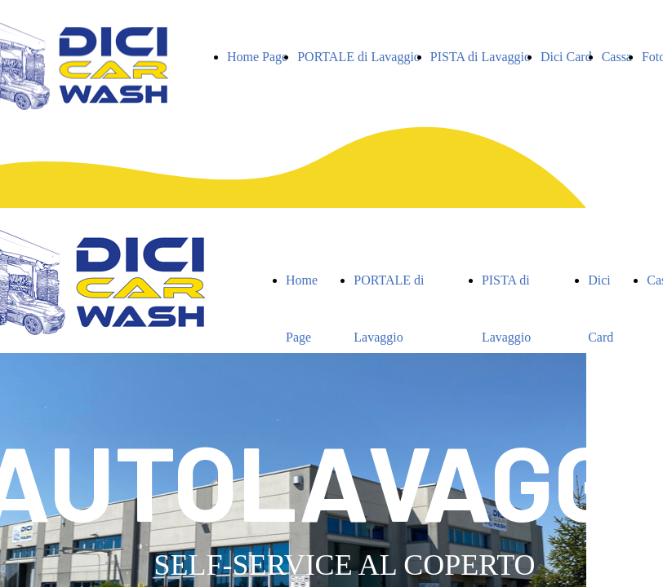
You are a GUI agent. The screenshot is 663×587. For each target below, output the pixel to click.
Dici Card (566, 57)
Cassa (617, 57)
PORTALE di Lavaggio (358, 57)
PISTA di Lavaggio (480, 57)
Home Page (257, 57)
